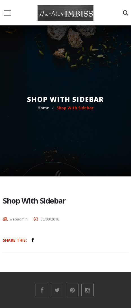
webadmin (19, 219)
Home (43, 107)
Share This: (15, 240)
